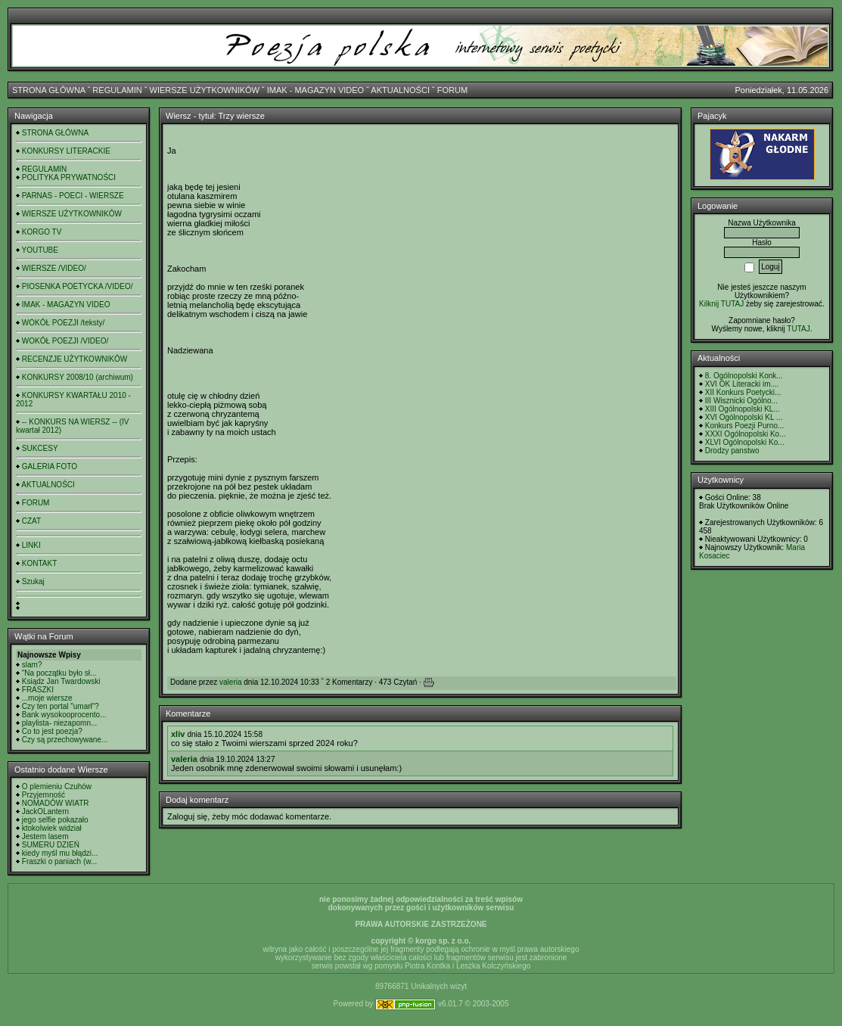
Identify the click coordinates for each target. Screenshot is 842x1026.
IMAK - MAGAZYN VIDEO (315, 90)
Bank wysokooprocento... (64, 714)
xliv (178, 733)
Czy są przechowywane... (64, 739)
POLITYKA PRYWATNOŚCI (69, 177)
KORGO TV (42, 232)
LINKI (31, 545)
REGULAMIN (116, 90)
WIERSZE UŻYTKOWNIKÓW (204, 90)
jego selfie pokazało (55, 820)
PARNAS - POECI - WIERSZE (73, 195)
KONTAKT (39, 563)
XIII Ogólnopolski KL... (742, 409)
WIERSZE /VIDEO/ (54, 268)
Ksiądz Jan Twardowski (61, 681)
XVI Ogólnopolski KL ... (743, 417)
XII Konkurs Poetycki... (743, 392)
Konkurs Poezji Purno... (745, 425)
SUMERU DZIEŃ (50, 845)
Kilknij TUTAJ (721, 304)
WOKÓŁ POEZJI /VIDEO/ (65, 341)
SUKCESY (40, 448)
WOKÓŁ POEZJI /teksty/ (63, 323)
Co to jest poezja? (52, 731)
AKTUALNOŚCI (400, 90)
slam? (32, 665)
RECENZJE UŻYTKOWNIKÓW (74, 359)
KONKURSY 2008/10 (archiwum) (77, 377)
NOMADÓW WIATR (55, 803)
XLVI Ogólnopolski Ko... (745, 442)
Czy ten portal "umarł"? (60, 706)
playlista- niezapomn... (60, 723)
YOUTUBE (40, 250)
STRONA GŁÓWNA (48, 90)
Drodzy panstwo (732, 450)
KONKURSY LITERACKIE (66, 151)
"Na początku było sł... (59, 673)
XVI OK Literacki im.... (742, 384)
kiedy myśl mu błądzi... (60, 853)
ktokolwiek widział (52, 828)
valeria (230, 682)
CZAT (31, 521)
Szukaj (33, 581)
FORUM (452, 90)
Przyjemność (43, 795)
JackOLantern (45, 811)
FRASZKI (38, 690)
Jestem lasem (45, 836)
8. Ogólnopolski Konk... (744, 376)
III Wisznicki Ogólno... (741, 400)
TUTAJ (798, 329)
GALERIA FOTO (49, 466)
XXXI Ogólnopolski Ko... (745, 434)
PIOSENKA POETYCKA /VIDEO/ (77, 286)
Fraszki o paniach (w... (59, 861)
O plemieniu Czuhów (57, 786)
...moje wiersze (47, 698)
